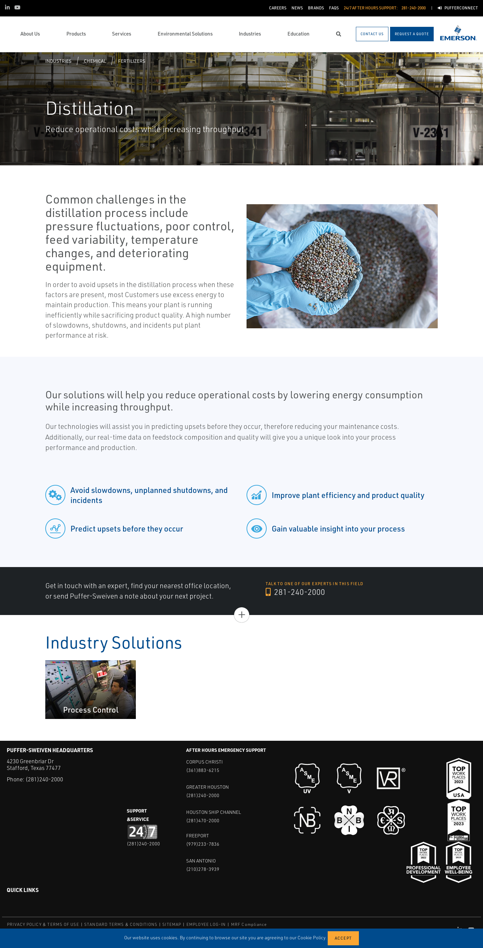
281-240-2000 (296, 592)
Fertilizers (131, 61)
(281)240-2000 (44, 779)
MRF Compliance (249, 924)
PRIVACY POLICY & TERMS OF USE (43, 924)
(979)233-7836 (202, 844)
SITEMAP (171, 924)
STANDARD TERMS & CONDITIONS (120, 924)
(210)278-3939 (202, 869)
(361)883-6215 (202, 770)
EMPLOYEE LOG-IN (206, 924)
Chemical (95, 61)
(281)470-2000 (202, 820)
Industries (58, 61)
